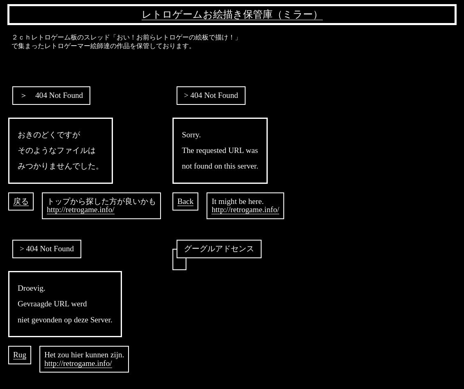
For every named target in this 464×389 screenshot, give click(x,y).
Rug (19, 354)
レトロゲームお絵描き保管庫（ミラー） (232, 14)
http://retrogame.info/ (81, 209)
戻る (21, 201)
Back (185, 201)
